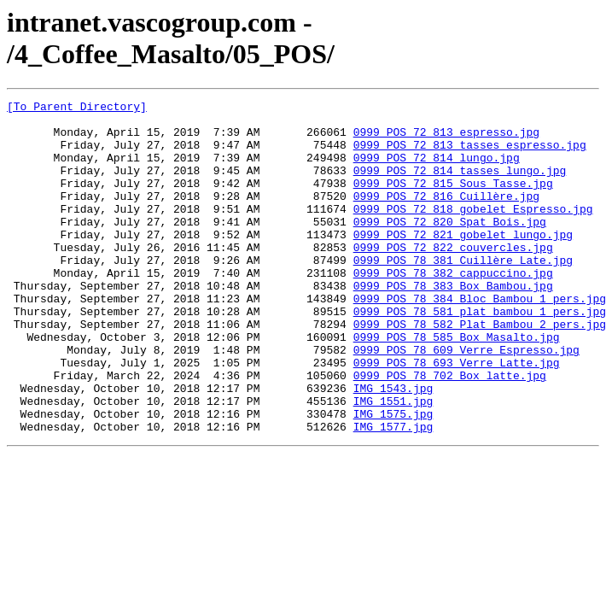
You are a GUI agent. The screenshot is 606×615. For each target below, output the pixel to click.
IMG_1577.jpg (393, 493)
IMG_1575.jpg (393, 477)
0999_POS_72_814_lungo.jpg (436, 170)
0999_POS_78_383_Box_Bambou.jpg (453, 323)
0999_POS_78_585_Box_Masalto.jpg (456, 385)
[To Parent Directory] (77, 108)
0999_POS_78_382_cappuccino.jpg (453, 308)
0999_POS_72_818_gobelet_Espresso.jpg (473, 231)
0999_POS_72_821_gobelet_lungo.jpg (463, 262)
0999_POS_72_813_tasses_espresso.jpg (469, 154)
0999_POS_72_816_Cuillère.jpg (446, 216)
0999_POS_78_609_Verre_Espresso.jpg (466, 400)
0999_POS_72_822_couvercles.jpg (453, 277)
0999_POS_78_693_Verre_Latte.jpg (456, 416)
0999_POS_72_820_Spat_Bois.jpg (449, 247)
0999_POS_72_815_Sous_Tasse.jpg (453, 200)
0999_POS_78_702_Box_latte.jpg (449, 431)
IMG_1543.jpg (393, 446)
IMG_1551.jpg (393, 462)
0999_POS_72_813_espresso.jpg (446, 139)
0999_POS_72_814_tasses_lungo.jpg (460, 185)
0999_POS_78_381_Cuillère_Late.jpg (463, 293)
